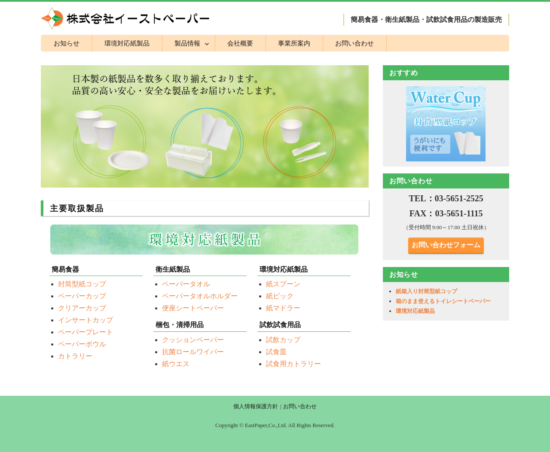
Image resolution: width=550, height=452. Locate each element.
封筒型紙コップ (82, 284)
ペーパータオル (186, 284)
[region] (446, 124)
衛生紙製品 (173, 269)
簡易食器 (65, 269)
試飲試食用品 (280, 324)
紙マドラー (283, 308)
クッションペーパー (193, 339)
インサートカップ (85, 320)
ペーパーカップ (82, 296)
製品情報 (187, 43)
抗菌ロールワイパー (193, 351)
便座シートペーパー (193, 308)
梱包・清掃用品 (180, 324)
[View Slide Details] (446, 124)
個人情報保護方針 (255, 406)
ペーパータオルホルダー (200, 296)
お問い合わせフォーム (446, 245)
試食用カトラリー (293, 363)
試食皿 (276, 351)
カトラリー (75, 356)
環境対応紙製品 (127, 43)
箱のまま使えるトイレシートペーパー (443, 301)
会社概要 (240, 43)
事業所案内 (294, 43)
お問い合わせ (354, 43)
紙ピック (279, 296)
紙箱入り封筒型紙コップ (426, 291)
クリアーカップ (82, 308)
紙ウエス (175, 363)
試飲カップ (283, 339)
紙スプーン (283, 284)
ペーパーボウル (82, 344)
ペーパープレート (85, 332)
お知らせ (66, 43)
